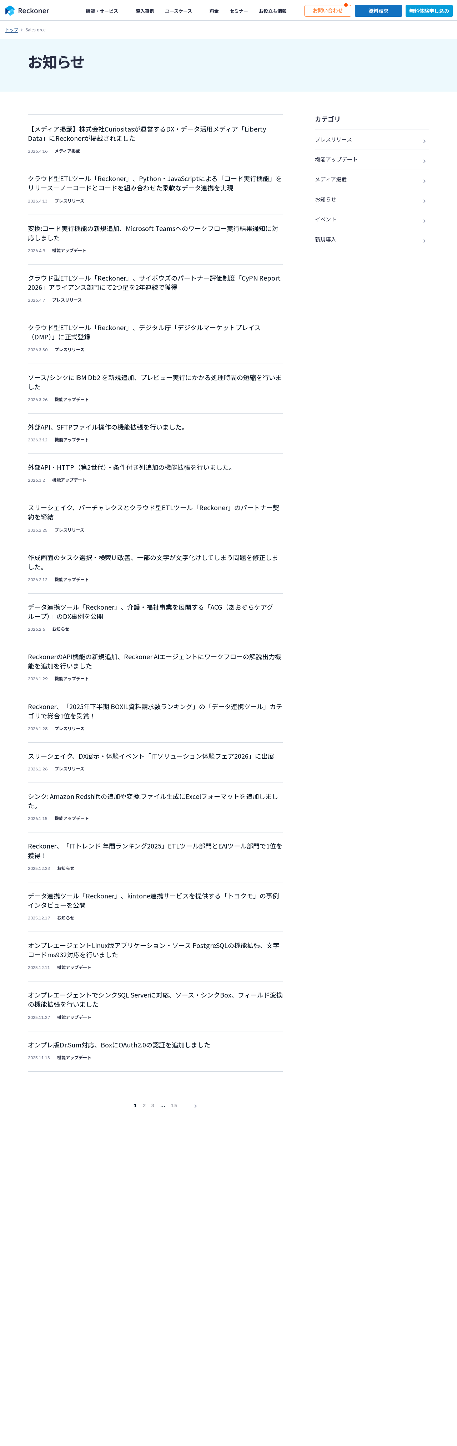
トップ (11, 29)
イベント (325, 219)
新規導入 (325, 239)
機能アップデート (336, 159)
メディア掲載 (331, 179)
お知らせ (325, 199)
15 (174, 1080)
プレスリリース (333, 139)
